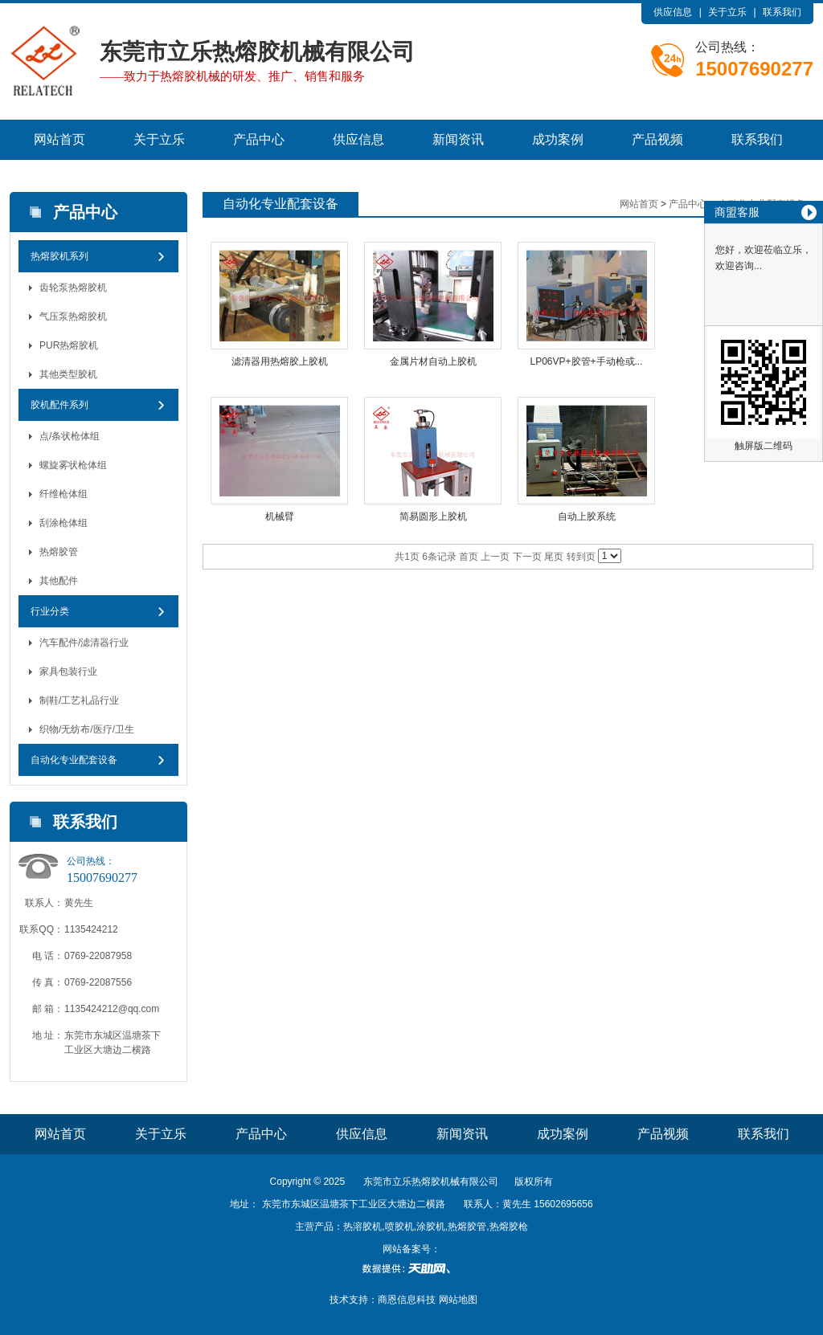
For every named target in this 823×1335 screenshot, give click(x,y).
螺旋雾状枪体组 (73, 465)
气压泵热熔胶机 (73, 316)
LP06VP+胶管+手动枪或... (586, 361)
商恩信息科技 (407, 1299)
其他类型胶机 (68, 374)
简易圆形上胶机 (433, 516)
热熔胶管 (58, 551)
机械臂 (279, 516)
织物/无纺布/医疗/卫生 (86, 729)
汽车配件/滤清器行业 (84, 642)
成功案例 (557, 139)
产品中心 (259, 139)
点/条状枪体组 (69, 436)
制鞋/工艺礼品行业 (79, 700)
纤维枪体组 (63, 494)
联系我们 (782, 12)
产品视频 (657, 139)
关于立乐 (727, 12)
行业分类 (50, 611)
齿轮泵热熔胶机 (73, 287)
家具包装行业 (68, 671)
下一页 (527, 556)
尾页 (553, 556)
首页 (468, 556)
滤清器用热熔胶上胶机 (279, 361)
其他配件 (58, 580)
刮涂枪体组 (63, 523)
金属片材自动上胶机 (433, 361)
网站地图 (458, 1299)
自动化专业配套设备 (74, 759)
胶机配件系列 (59, 404)
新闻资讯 (458, 139)
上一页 (495, 556)
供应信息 (672, 12)
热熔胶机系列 (59, 256)
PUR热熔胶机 (68, 345)
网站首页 (59, 139)
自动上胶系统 (587, 516)
